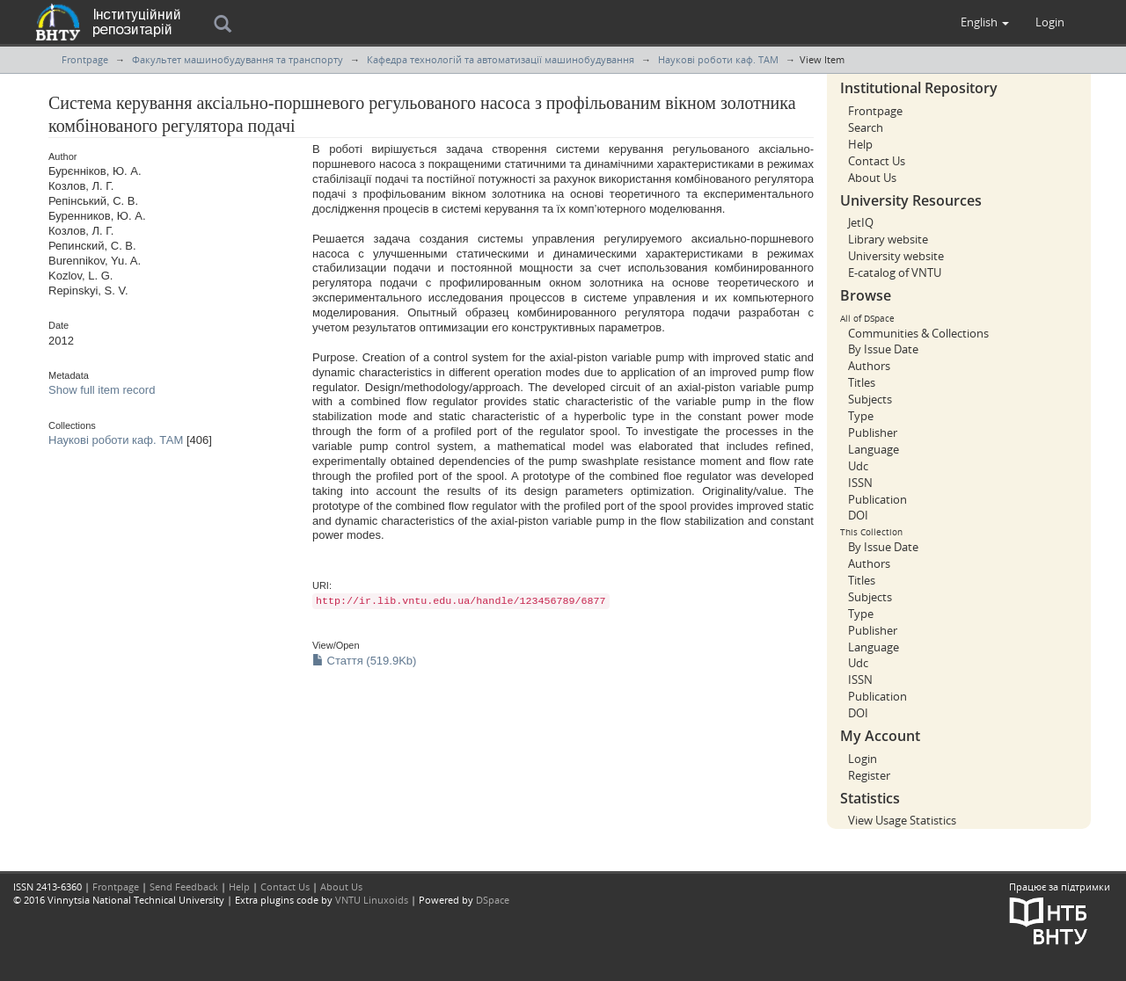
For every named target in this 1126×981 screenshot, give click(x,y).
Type (861, 416)
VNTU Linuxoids (371, 899)
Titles (861, 382)
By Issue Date (883, 349)
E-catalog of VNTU (894, 272)
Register (869, 775)
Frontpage (85, 59)
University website (896, 256)
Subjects (870, 399)
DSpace (492, 899)
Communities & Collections (918, 333)
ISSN (860, 482)
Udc (858, 466)
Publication (877, 499)
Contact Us (876, 161)
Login (862, 759)
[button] (984, 22)
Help (860, 144)
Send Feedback (184, 886)
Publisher (872, 432)
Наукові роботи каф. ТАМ (718, 59)
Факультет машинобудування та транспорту (237, 59)
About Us (872, 177)
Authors (869, 366)
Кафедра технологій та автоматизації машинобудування (500, 59)
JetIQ (861, 222)
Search (865, 127)
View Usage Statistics (902, 820)
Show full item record (101, 389)
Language (873, 449)
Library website (888, 239)
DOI (858, 515)
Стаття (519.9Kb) (364, 660)
